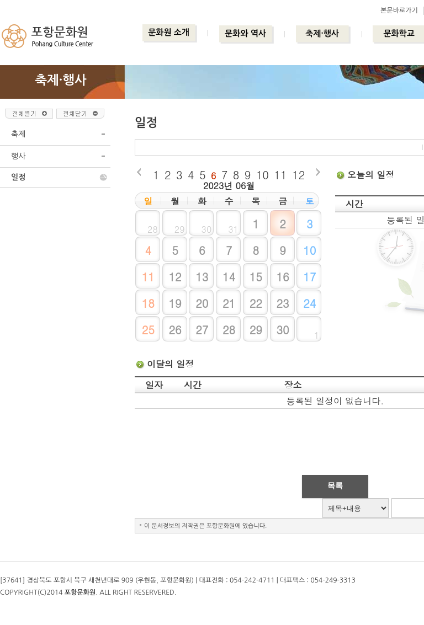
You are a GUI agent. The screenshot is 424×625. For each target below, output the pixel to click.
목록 (335, 485)
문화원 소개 (168, 32)
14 (228, 277)
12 (298, 175)
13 (201, 277)
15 (256, 277)
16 (282, 277)
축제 (18, 134)
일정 (18, 177)
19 (174, 303)
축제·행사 (322, 33)
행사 (18, 156)
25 (148, 330)
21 (228, 303)
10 (262, 175)
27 (201, 330)
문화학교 (398, 33)
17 (309, 277)
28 (228, 330)
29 (256, 330)
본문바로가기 (399, 10)
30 (282, 330)
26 (174, 330)
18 (148, 303)
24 (309, 303)
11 (280, 175)
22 (256, 303)
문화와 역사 (245, 33)
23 (282, 303)
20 (201, 303)
